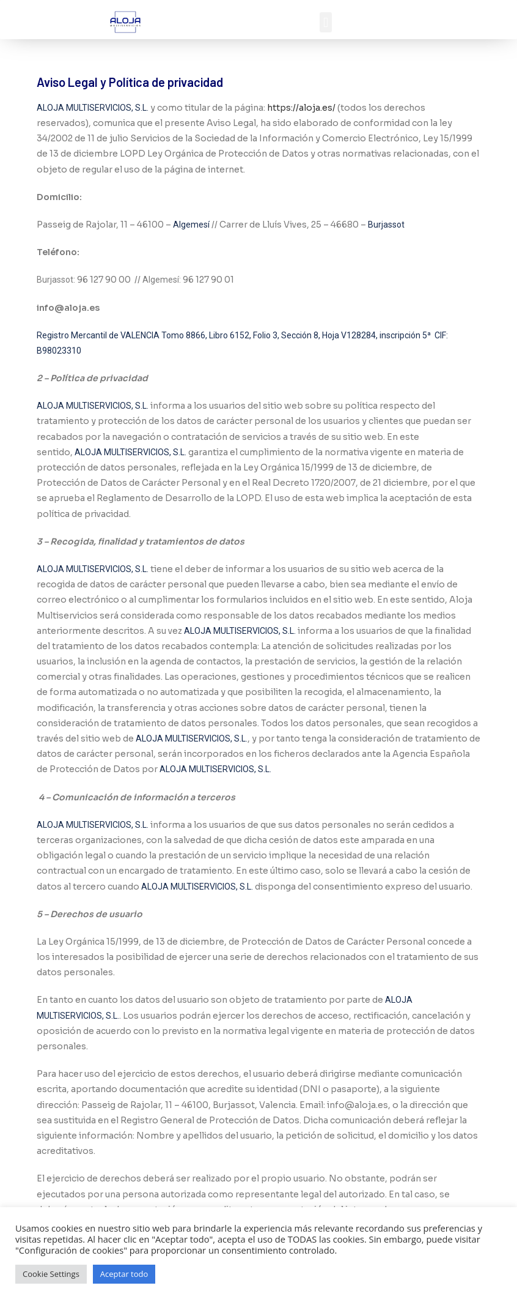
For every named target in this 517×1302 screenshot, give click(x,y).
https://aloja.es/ (301, 107)
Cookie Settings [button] (51, 1273)
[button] (325, 22)
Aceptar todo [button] (124, 1273)
